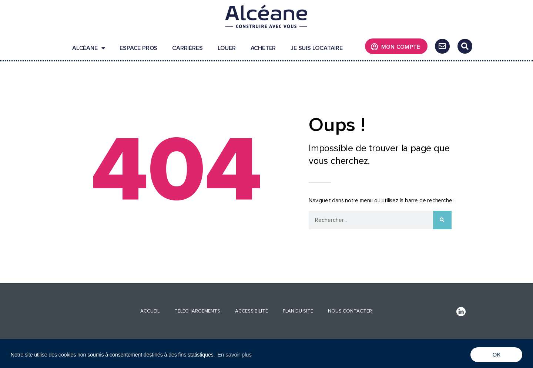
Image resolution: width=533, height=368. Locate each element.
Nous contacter (350, 311)
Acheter (263, 48)
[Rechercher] (442, 220)
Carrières (187, 48)
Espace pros (138, 48)
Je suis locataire (317, 48)
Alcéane (88, 48)
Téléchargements (197, 311)
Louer (227, 48)
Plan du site (298, 311)
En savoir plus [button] (234, 354)
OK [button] (496, 354)
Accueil (150, 311)
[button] (464, 46)
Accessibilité (251, 311)
